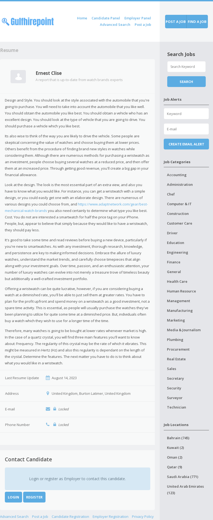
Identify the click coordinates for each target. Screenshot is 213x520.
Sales (171, 368)
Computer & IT (179, 203)
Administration (180, 184)
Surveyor (175, 397)
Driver (172, 233)
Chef (171, 194)
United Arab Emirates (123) (185, 489)
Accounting (177, 174)
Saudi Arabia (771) (182, 476)
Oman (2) (174, 457)
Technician (176, 407)
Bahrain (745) (178, 437)
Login (13, 497)
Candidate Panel (106, 18)
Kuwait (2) (175, 447)
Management (178, 300)
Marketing (176, 320)
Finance (173, 262)
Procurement (178, 349)
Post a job (176, 21)
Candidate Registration (70, 516)
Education (175, 242)
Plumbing (175, 339)
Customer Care (179, 223)
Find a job (197, 21)
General (174, 271)
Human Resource (181, 291)
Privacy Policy (143, 516)
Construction (178, 213)
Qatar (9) (174, 467)
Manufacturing (180, 310)
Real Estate (176, 359)
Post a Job (143, 24)
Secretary (175, 378)
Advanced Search (115, 24)
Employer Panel (137, 18)
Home (82, 18)
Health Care (177, 281)
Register (34, 497)
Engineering (177, 252)
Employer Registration (110, 516)
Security (174, 388)
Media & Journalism (184, 329)
